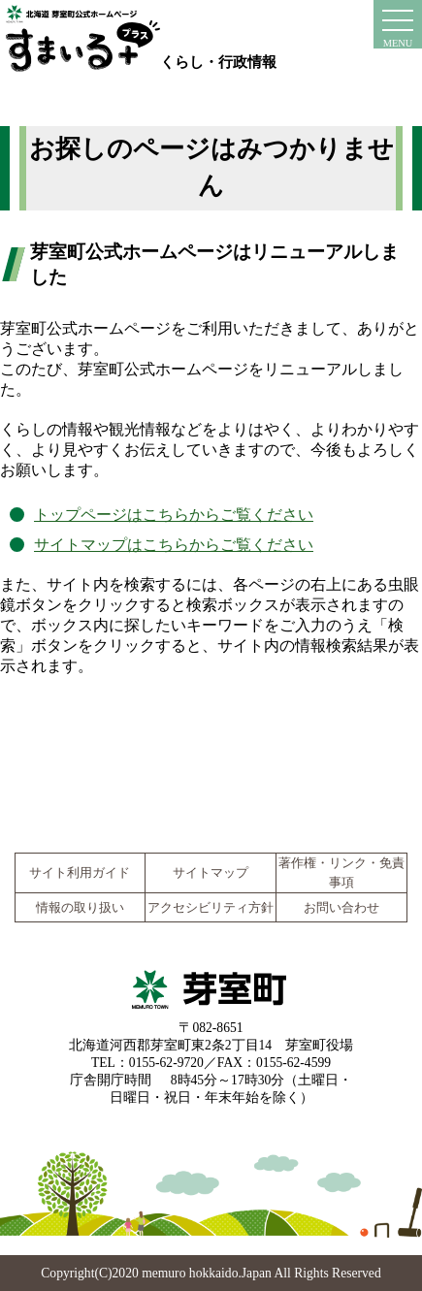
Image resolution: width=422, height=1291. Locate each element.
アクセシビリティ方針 (210, 908)
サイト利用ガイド (79, 873)
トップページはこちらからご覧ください (173, 514)
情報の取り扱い (80, 908)
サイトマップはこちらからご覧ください (173, 544)
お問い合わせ (341, 908)
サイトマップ (210, 873)
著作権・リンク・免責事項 (341, 872)
